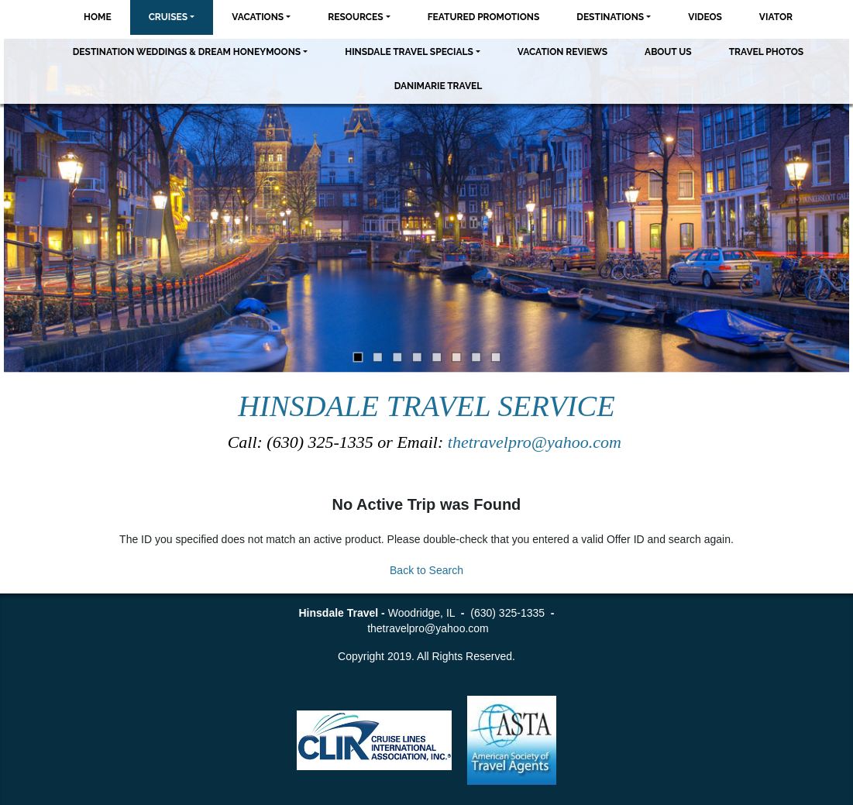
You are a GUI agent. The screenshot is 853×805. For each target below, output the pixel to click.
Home (98, 17)
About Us (668, 51)
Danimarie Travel (438, 86)
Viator (776, 17)
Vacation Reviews (562, 51)
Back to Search (426, 570)
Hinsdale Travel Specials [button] (409, 51)
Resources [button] (355, 17)
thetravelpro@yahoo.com (537, 442)
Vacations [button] (258, 17)
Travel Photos (766, 51)
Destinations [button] (610, 17)
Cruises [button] (168, 17)
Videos (705, 17)
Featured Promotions (484, 17)
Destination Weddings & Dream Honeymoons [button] (187, 51)
